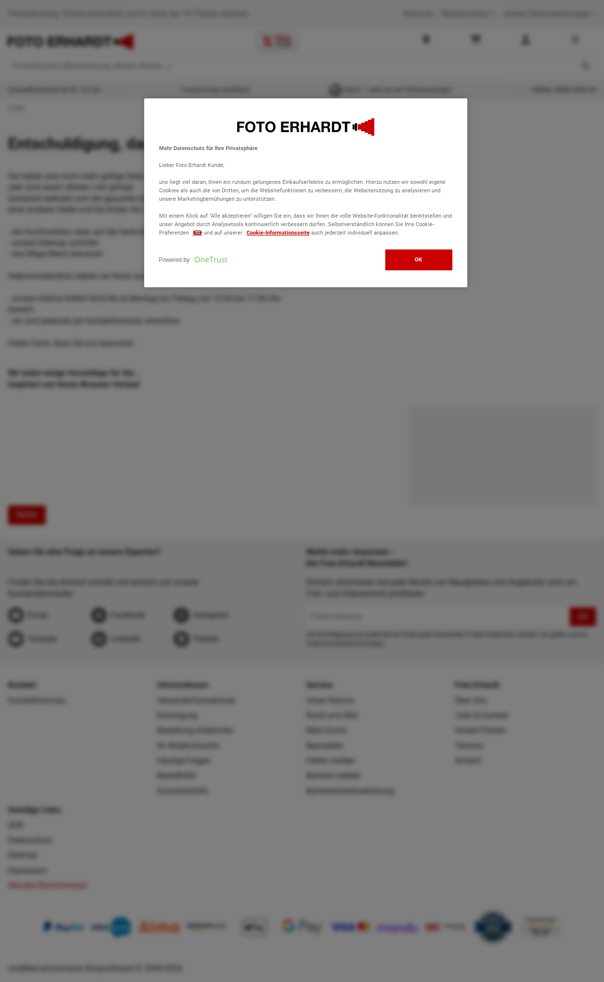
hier (197, 232)
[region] (305, 193)
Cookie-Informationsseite (278, 232)
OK (419, 259)
